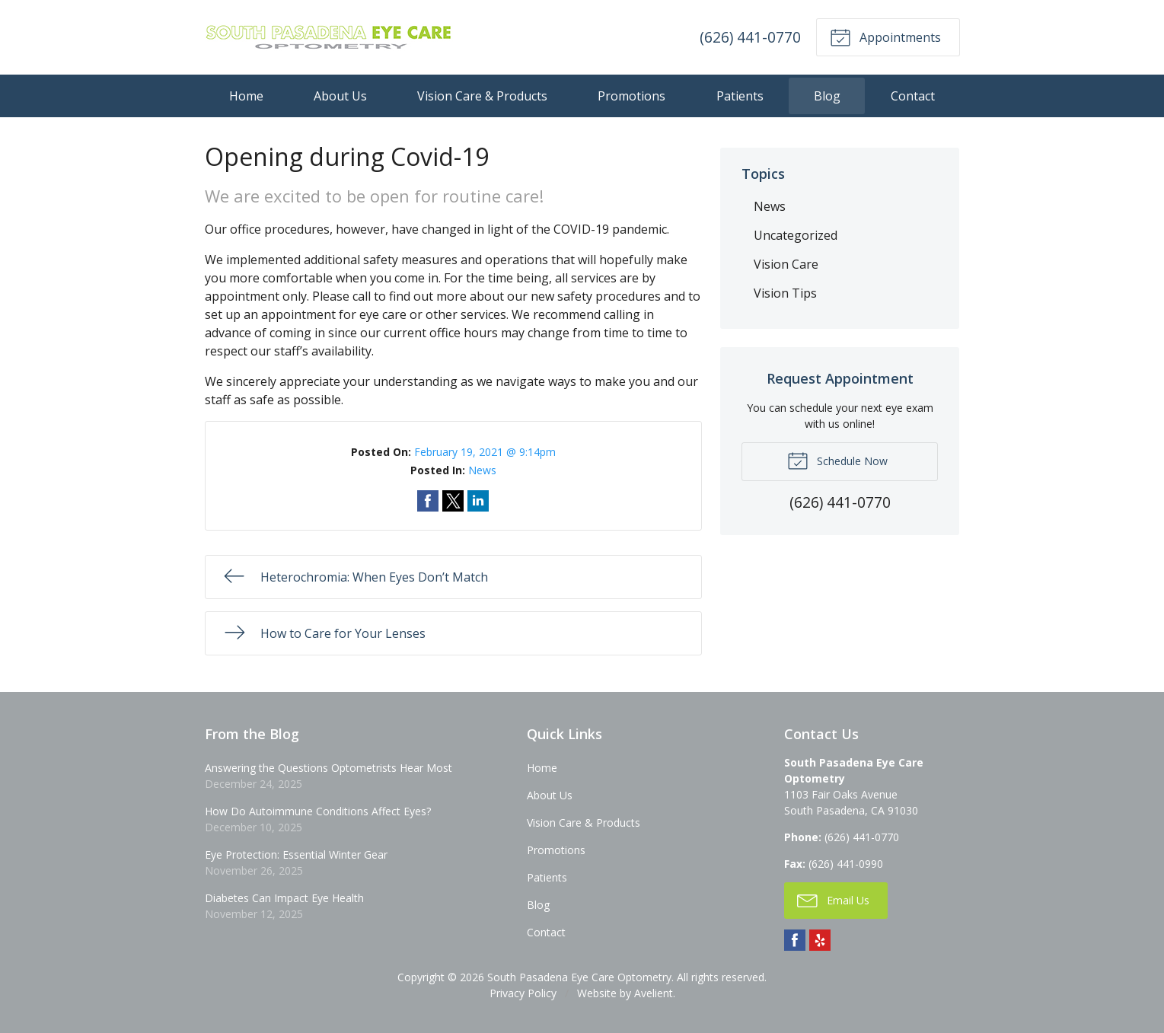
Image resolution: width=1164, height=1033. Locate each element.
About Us (340, 96)
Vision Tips (785, 293)
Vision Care (786, 264)
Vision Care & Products (482, 96)
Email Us (833, 899)
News (482, 470)
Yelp (820, 940)
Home (246, 96)
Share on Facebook (427, 501)
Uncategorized (795, 235)
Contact (913, 96)
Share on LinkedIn (478, 501)
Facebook (794, 940)
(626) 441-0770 (750, 37)
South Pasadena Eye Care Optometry (579, 977)
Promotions (631, 96)
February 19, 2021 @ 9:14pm (485, 452)
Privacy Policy (523, 993)
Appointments (885, 36)
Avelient (653, 993)
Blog (827, 96)
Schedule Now (837, 459)
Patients (740, 96)
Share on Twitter (453, 501)
